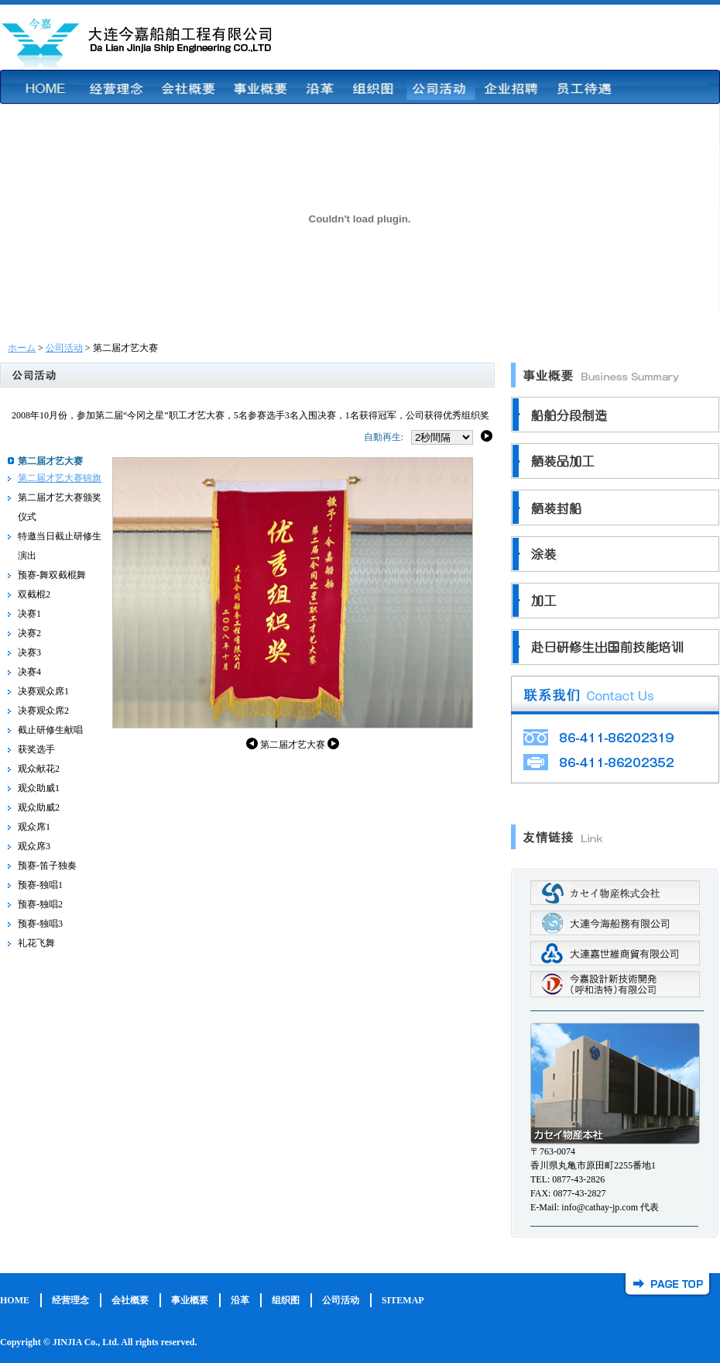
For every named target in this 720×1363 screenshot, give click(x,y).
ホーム (22, 347)
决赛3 (29, 652)
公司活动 (64, 347)
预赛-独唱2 (40, 904)
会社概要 (130, 1300)
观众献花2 (39, 768)
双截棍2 (34, 594)
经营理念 (70, 1300)
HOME (14, 1300)
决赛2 (29, 633)
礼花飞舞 (36, 943)
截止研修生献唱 (50, 730)
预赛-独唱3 (40, 923)
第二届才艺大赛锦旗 (59, 478)
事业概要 (189, 1300)
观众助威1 (39, 788)
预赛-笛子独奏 (47, 865)
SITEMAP (403, 1300)
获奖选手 (36, 749)
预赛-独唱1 (40, 884)
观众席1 (34, 826)
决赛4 (29, 671)
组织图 (286, 1300)
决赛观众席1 (43, 691)
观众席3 (34, 846)
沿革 (240, 1300)
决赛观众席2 (43, 710)
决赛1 (29, 613)
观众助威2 (39, 807)
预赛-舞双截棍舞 (52, 575)
